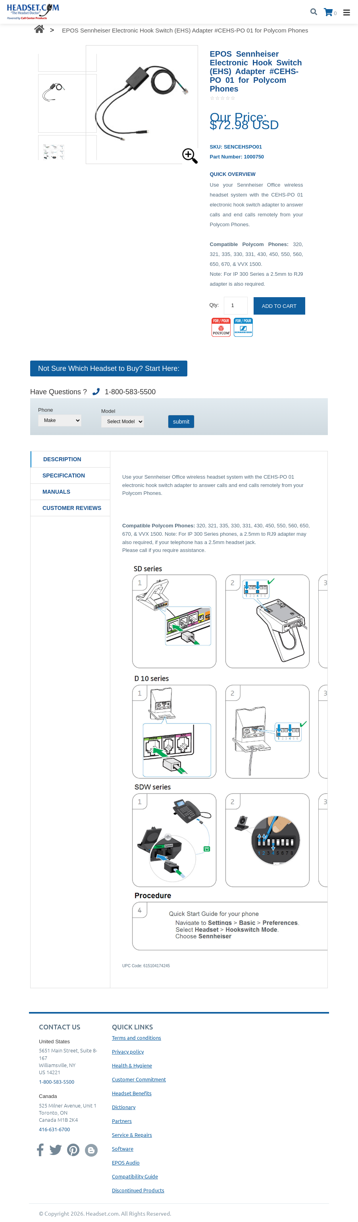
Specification (63, 475)
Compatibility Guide (135, 1176)
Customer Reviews (71, 508)
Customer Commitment (139, 1079)
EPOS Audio (126, 1162)
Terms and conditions (136, 1037)
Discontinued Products (138, 1190)
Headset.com (102, 1213)
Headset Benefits (132, 1093)
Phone (45, 410)
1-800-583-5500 (56, 1081)
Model (108, 411)
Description (62, 459)
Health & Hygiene (132, 1065)
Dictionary (123, 1107)
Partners (122, 1120)
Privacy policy (128, 1051)
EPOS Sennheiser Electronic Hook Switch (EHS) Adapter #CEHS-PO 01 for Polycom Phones (185, 30)
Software (122, 1148)
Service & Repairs (132, 1134)
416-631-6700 (54, 1129)
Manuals (56, 492)
